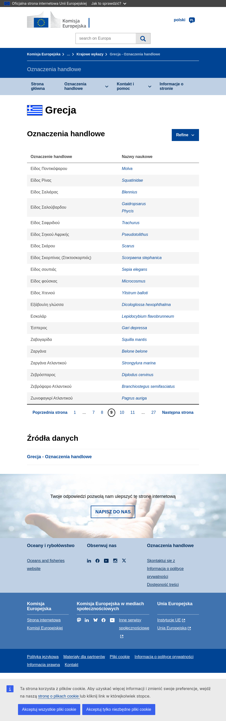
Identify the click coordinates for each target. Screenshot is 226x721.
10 (123, 412)
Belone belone (134, 351)
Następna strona (177, 412)
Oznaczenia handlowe (75, 86)
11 (133, 412)
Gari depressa (134, 328)
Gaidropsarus (134, 204)
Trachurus (131, 223)
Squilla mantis (134, 339)
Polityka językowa (42, 657)
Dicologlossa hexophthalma (146, 304)
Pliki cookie (120, 657)
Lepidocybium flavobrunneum (148, 316)
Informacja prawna (43, 665)
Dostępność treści (163, 584)
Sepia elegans (134, 269)
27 (154, 412)
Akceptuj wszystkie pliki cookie (49, 709)
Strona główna (38, 86)
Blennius (129, 192)
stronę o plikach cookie (59, 696)
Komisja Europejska (43, 54)
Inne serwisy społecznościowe (134, 624)
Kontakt (71, 665)
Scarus (128, 246)
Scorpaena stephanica (142, 258)
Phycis (128, 211)
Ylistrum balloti (135, 293)
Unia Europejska (171, 628)
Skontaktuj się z (161, 561)
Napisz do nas (112, 511)
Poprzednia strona (50, 412)
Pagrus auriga (134, 398)
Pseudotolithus (135, 234)
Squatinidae (132, 180)
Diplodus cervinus (137, 375)
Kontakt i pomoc (125, 86)
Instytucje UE (169, 620)
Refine (182, 135)
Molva (127, 168)
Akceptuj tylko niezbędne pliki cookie (118, 709)
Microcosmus (133, 281)
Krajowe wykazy (89, 54)
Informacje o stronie (172, 86)
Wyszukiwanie (143, 38)
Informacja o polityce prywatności (164, 657)
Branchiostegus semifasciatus (148, 386)
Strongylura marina (139, 363)
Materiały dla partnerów (84, 657)
